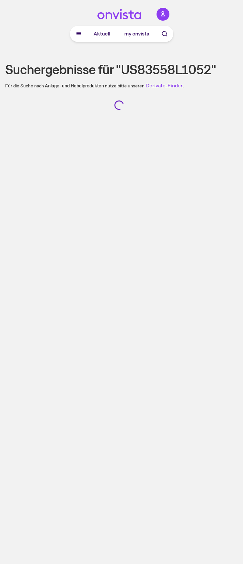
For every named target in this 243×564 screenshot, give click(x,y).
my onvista (136, 33)
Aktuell (102, 33)
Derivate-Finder (164, 85)
